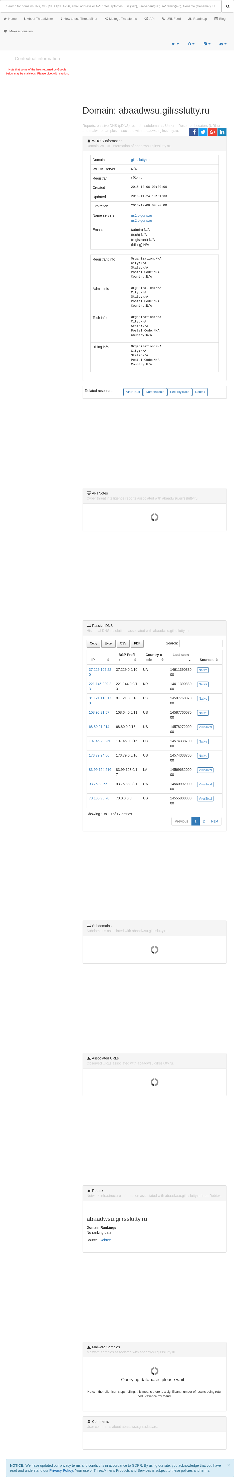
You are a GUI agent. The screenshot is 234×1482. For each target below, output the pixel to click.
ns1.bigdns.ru (141, 215)
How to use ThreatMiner (79, 19)
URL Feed (171, 19)
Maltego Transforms (121, 19)
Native (203, 670)
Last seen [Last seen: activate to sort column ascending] (181, 655)
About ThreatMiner (38, 19)
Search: (194, 643)
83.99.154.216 (100, 770)
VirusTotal (133, 392)
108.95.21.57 (99, 712)
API (149, 19)
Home (10, 19)
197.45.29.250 (100, 741)
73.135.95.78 (99, 798)
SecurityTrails (179, 392)
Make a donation (18, 31)
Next (214, 821)
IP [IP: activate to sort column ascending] (93, 660)
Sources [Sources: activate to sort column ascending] (206, 660)
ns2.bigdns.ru (141, 220)
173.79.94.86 (99, 755)
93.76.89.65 (98, 784)
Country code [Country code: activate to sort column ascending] (153, 657)
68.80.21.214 (99, 727)
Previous (181, 821)
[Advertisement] (37, 114)
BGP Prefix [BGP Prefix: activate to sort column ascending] (126, 657)
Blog (219, 19)
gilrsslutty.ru (140, 160)
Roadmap (197, 19)
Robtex (200, 392)
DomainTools (155, 392)
